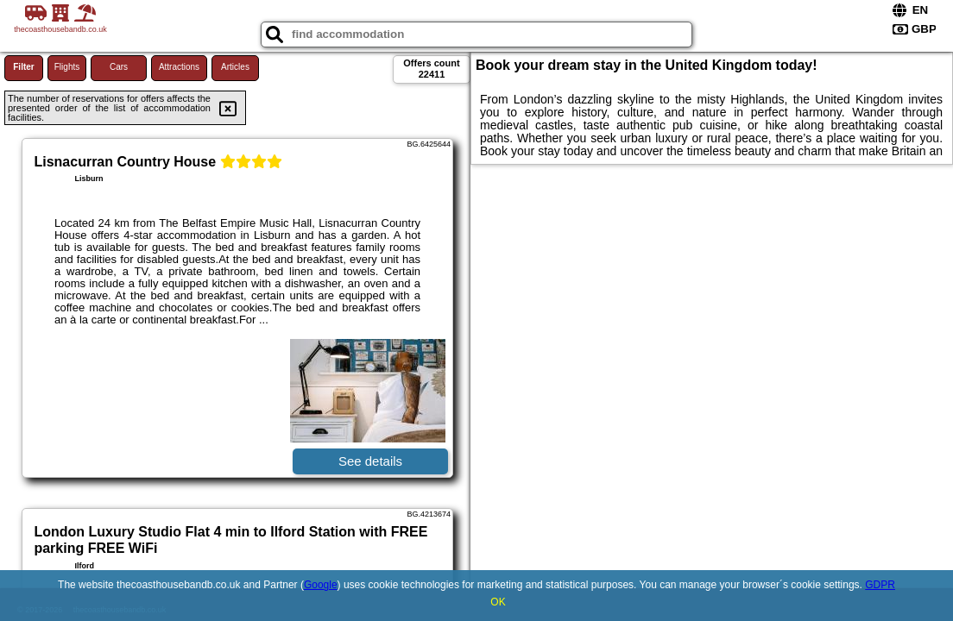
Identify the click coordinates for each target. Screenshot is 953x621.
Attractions (179, 67)
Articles (235, 67)
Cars (119, 67)
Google (321, 585)
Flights (66, 67)
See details (370, 461)
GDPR (880, 585)
